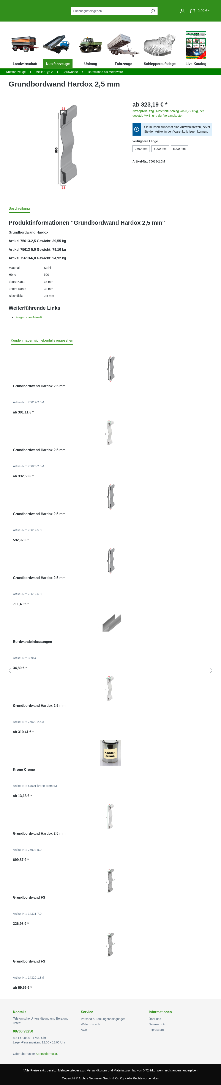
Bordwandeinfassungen (32, 642)
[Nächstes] (211, 671)
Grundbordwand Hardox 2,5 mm (39, 386)
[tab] (19, 209)
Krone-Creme (24, 769)
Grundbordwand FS (29, 897)
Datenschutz (157, 1024)
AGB (84, 1029)
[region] (66, 146)
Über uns (155, 1019)
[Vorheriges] (9, 671)
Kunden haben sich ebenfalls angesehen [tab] (42, 340)
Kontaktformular (46, 1054)
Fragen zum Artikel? (29, 317)
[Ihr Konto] (182, 11)
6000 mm (179, 148)
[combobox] (109, 11)
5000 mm (160, 148)
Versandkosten (97, 1070)
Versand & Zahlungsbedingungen (103, 1019)
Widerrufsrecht (91, 1024)
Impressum (156, 1029)
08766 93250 (23, 1031)
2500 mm (141, 148)
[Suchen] (153, 11)
